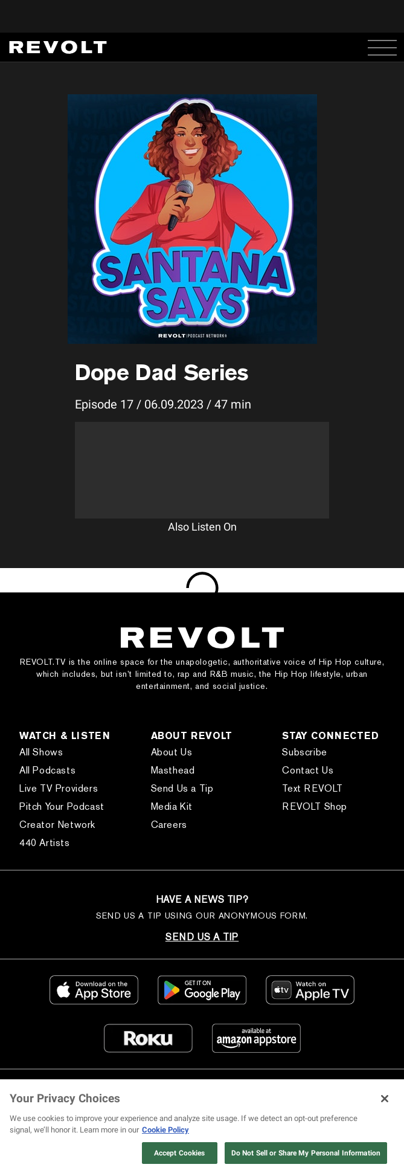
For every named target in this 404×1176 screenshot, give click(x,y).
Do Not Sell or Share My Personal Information (305, 1153)
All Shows (41, 752)
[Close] (384, 1098)
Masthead (173, 770)
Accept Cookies (179, 1153)
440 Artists (44, 842)
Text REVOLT (312, 788)
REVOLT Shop (314, 806)
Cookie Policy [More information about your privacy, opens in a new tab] (165, 1129)
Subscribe (304, 752)
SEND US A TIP (202, 937)
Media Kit (172, 806)
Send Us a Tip (182, 788)
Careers (169, 824)
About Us (172, 752)
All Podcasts (47, 770)
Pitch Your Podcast (61, 806)
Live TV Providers (58, 788)
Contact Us (307, 770)
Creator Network (57, 824)
